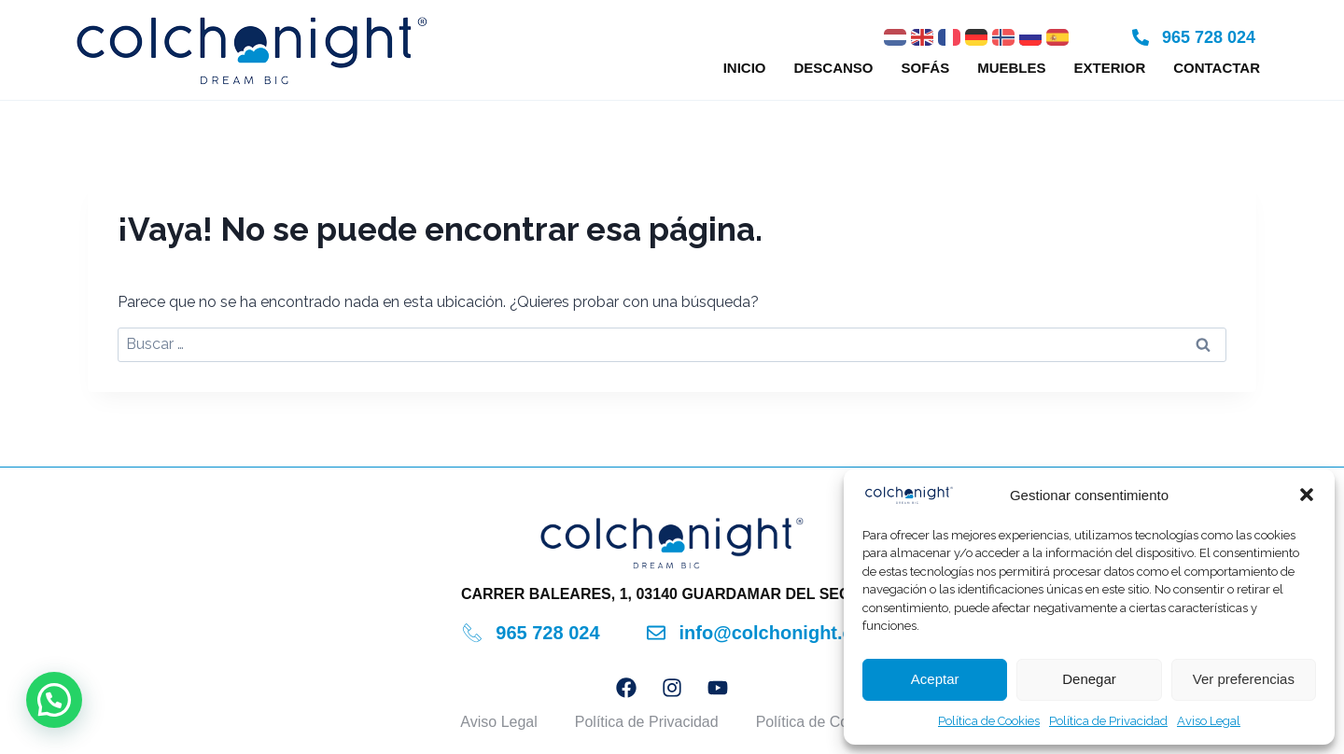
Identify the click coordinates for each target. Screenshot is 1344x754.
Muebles (1011, 68)
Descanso (833, 68)
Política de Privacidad (1108, 721)
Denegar (1089, 679)
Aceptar (935, 679)
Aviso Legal (1208, 721)
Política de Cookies (989, 721)
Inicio (744, 68)
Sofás (926, 68)
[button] (1306, 494)
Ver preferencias (1244, 679)
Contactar (1216, 68)
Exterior (1110, 68)
